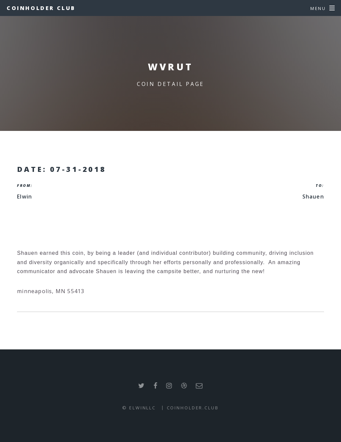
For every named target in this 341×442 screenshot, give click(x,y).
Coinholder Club (41, 8)
